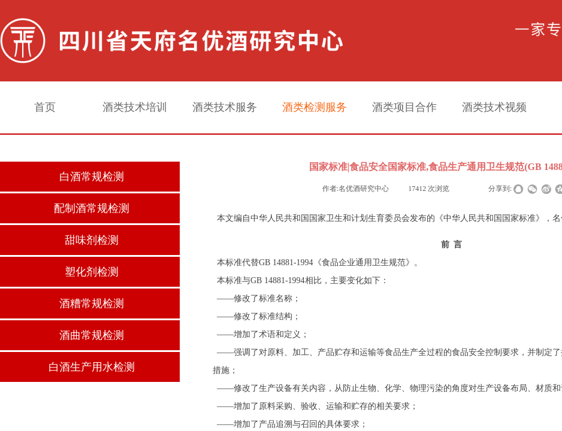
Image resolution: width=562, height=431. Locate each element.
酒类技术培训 (134, 107)
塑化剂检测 (92, 272)
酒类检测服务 (314, 107)
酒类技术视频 (494, 107)
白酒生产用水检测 (92, 367)
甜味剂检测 (92, 240)
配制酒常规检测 (91, 208)
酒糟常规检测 (91, 303)
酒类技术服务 (224, 107)
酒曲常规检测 (91, 335)
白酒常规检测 (91, 177)
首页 (45, 107)
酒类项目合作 (404, 107)
